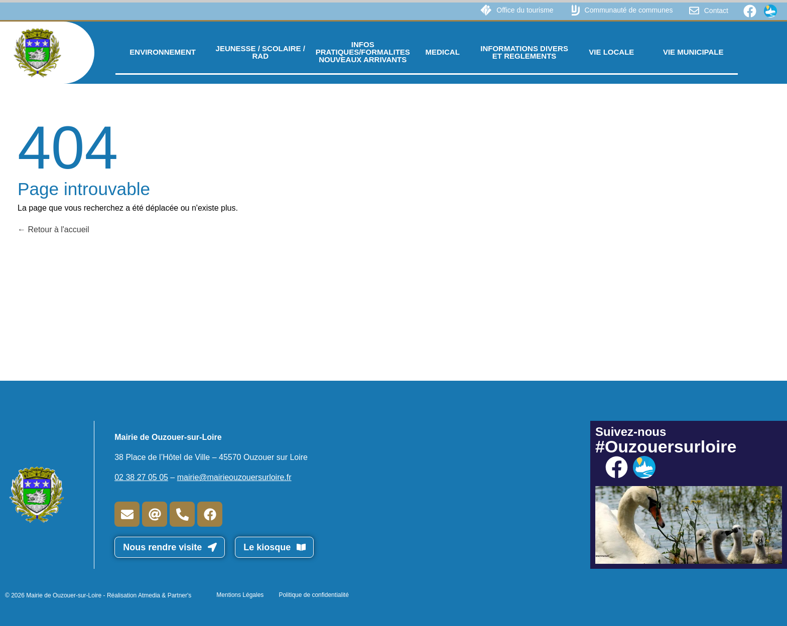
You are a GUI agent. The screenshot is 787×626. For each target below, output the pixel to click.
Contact (716, 11)
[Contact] (694, 11)
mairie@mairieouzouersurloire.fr (234, 477)
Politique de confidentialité (313, 594)
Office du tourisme (524, 10)
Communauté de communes (629, 10)
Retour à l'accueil (53, 229)
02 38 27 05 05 (141, 477)
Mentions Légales (240, 594)
